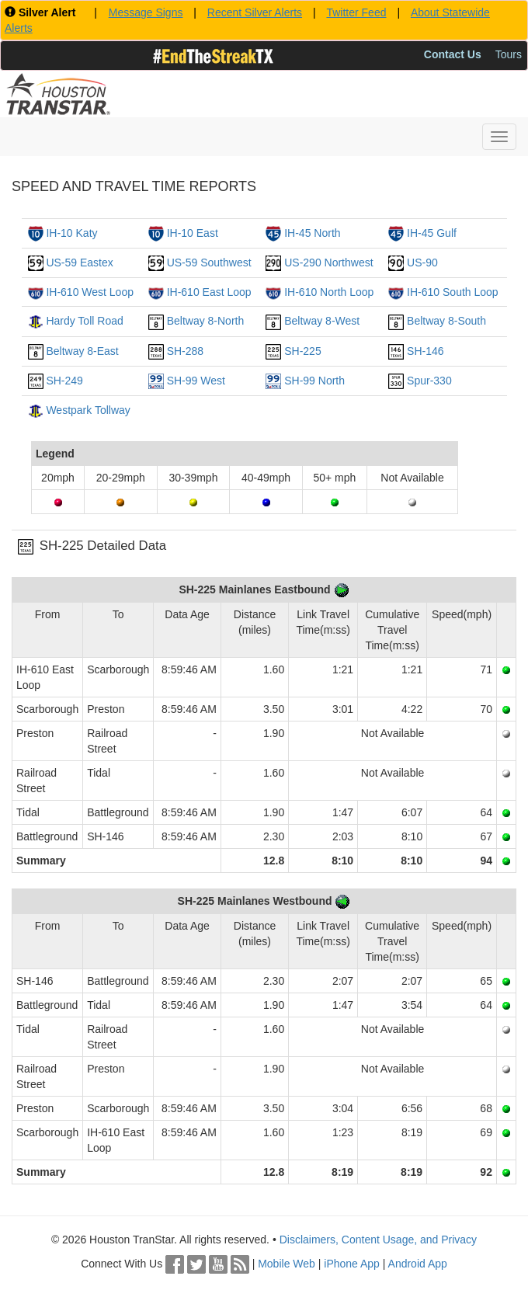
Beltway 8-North (206, 321)
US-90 (422, 262)
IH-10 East (192, 233)
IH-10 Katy (71, 233)
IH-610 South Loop (452, 292)
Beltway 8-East (82, 351)
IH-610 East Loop (209, 292)
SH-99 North (314, 380)
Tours (508, 54)
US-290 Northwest (328, 262)
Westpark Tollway (88, 410)
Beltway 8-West (322, 321)
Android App (417, 1263)
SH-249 (64, 380)
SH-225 (302, 351)
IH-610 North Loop (328, 292)
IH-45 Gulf (432, 233)
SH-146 (425, 351)
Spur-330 (429, 380)
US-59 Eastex (79, 262)
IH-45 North (312, 233)
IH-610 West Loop (90, 292)
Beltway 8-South (446, 321)
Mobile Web (286, 1263)
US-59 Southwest (209, 262)
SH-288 (185, 351)
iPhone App (352, 1263)
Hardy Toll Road (84, 321)
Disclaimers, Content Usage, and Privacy (378, 1239)
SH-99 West (196, 380)
